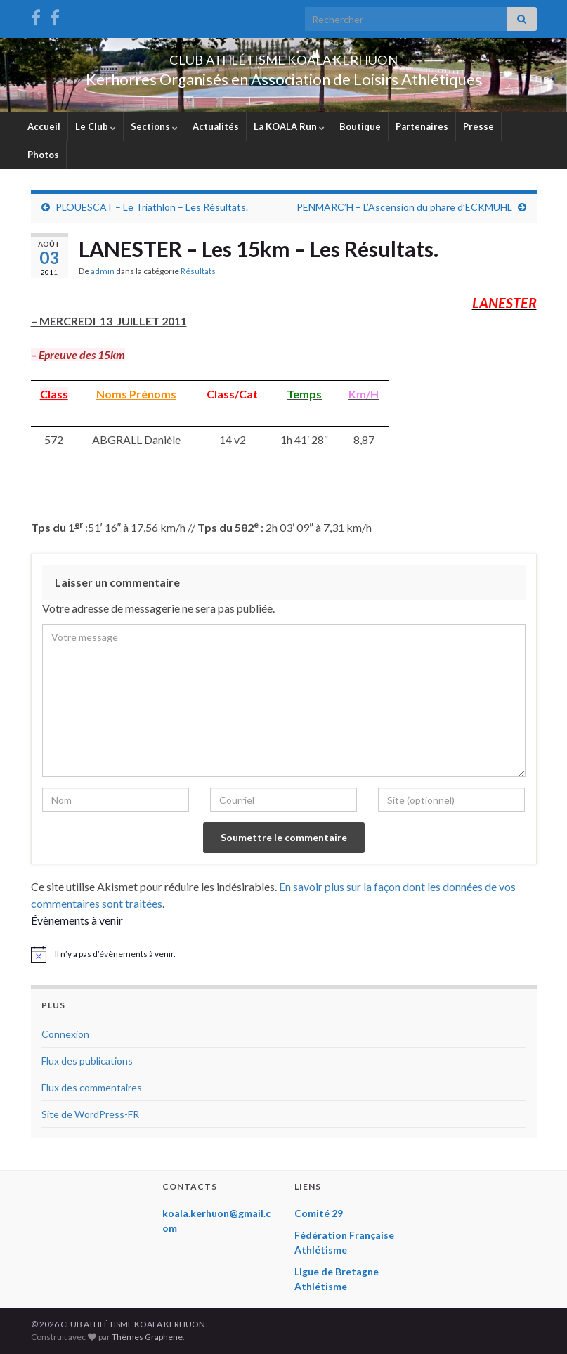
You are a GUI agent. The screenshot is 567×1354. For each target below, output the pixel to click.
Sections (154, 126)
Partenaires (422, 126)
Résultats (198, 271)
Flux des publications (87, 1061)
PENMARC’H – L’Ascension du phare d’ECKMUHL (404, 207)
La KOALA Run (289, 126)
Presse (478, 126)
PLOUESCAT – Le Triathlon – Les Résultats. (152, 207)
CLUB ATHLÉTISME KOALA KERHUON (284, 56)
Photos (43, 154)
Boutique (360, 126)
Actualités (216, 126)
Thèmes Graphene (147, 1337)
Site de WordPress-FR (90, 1114)
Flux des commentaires (91, 1087)
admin (103, 271)
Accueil (43, 126)
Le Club (95, 126)
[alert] (284, 954)
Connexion (65, 1034)
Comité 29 (318, 1213)
